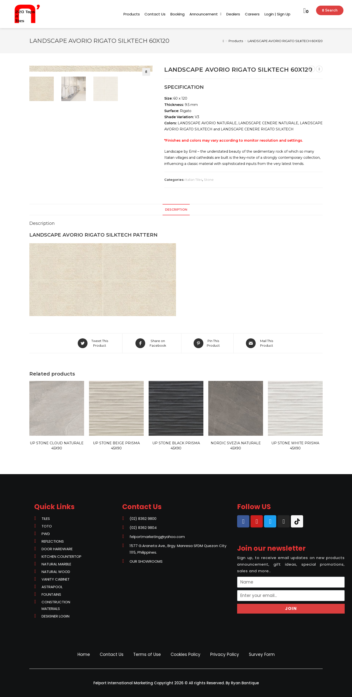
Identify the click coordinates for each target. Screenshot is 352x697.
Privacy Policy (224, 654)
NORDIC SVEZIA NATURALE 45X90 (236, 445)
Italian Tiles (193, 180)
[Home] (223, 41)
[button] (131, 14)
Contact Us (111, 654)
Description (176, 209)
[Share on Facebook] (152, 343)
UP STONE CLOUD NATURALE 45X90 (57, 445)
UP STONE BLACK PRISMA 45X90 (176, 445)
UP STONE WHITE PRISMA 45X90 (295, 445)
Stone (209, 180)
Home (83, 654)
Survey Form (262, 654)
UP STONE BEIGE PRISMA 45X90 (116, 445)
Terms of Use (147, 654)
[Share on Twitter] (93, 343)
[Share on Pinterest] (207, 343)
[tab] (176, 209)
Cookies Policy (185, 654)
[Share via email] (260, 343)
